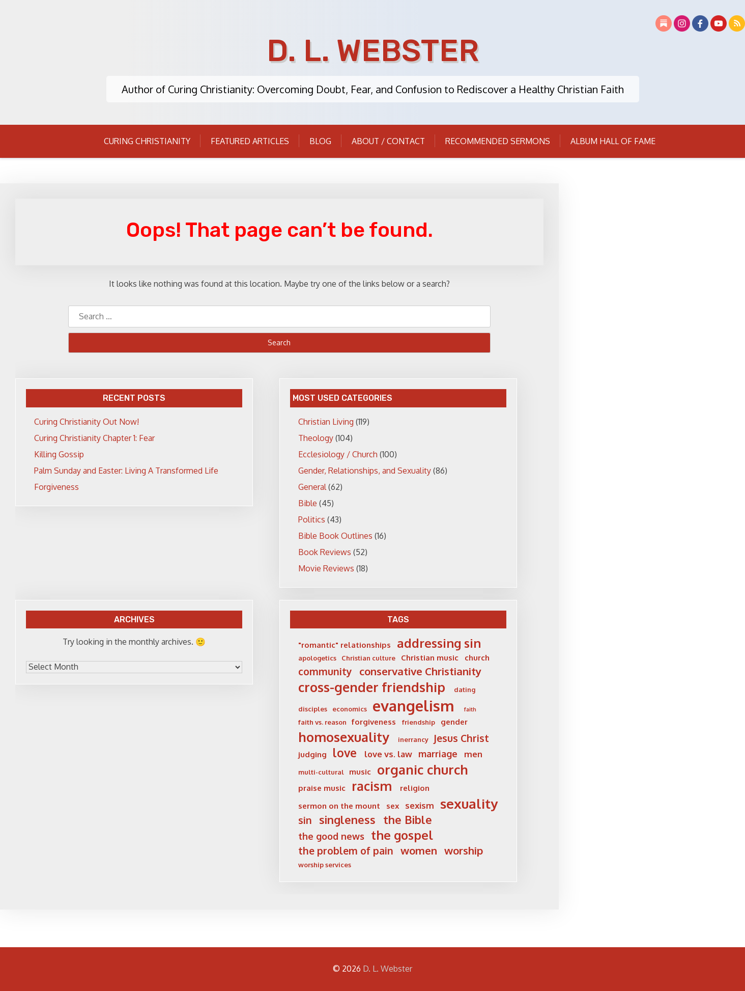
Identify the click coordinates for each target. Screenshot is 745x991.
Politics (311, 519)
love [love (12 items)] (345, 753)
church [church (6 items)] (477, 658)
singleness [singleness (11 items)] (347, 820)
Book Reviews (324, 552)
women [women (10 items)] (418, 850)
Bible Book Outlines (335, 536)
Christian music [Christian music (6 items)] (430, 658)
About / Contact (388, 141)
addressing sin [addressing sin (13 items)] (439, 643)
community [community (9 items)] (325, 671)
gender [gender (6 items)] (454, 722)
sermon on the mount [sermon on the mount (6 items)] (339, 806)
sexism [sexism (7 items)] (419, 805)
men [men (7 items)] (473, 754)
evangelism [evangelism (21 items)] (413, 705)
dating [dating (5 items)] (464, 689)
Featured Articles (250, 141)
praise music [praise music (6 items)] (322, 788)
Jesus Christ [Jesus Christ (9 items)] (461, 738)
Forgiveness (56, 487)
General (312, 487)
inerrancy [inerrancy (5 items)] (413, 739)
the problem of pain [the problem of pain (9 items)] (345, 850)
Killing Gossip (59, 454)
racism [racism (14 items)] (372, 786)
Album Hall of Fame (612, 141)
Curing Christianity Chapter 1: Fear (94, 438)
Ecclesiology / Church (338, 454)
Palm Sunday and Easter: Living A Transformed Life (126, 470)
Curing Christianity (147, 141)
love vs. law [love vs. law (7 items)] (388, 754)
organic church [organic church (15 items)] (422, 769)
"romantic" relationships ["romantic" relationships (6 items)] (344, 645)
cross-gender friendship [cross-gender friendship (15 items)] (371, 687)
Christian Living (326, 422)
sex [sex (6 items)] (392, 806)
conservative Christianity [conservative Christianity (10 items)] (420, 671)
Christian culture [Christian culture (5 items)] (368, 658)
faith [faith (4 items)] (470, 709)
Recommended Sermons (497, 141)
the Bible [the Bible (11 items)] (407, 820)
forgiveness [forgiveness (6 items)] (374, 722)
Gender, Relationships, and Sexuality (364, 470)
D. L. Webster (373, 51)
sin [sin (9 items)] (305, 820)
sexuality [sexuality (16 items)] (469, 803)
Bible (307, 503)
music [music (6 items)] (360, 772)
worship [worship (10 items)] (463, 850)
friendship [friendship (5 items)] (418, 722)
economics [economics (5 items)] (349, 709)
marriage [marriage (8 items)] (437, 753)
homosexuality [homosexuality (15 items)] (343, 737)
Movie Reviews (326, 568)
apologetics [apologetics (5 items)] (317, 658)
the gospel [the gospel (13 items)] (402, 835)
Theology (315, 438)
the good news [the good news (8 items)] (331, 836)
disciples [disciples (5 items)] (312, 709)
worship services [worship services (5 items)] (324, 865)
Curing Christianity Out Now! (86, 422)
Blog (320, 141)
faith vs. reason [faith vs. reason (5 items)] (322, 722)
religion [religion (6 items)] (414, 788)
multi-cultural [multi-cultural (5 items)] (321, 772)
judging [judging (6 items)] (312, 754)
